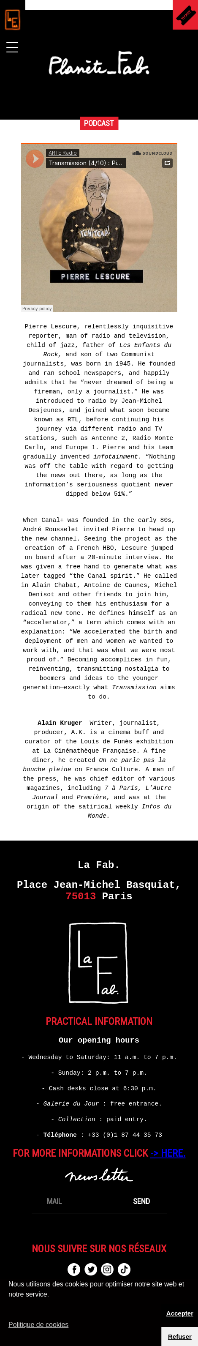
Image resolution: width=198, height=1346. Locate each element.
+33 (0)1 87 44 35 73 (125, 1135)
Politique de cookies (38, 1324)
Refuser (180, 1336)
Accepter (179, 1313)
